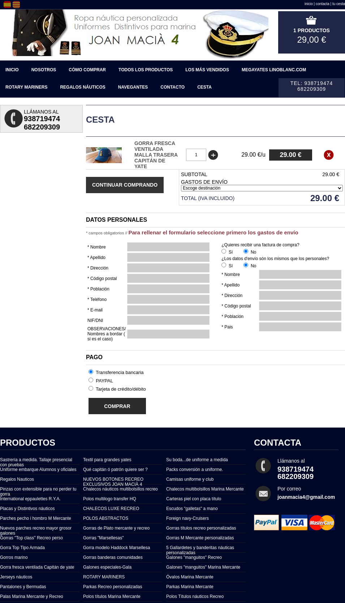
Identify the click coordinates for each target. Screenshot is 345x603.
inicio (309, 4)
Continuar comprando (125, 185)
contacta (322, 4)
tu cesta (338, 4)
